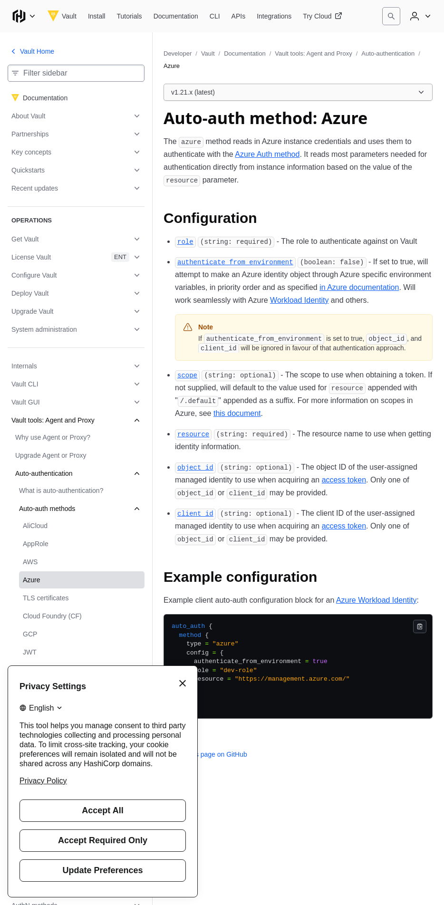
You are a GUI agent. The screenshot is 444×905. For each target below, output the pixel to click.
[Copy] (419, 626)
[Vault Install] (96, 16)
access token (344, 480)
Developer (178, 53)
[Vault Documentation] (176, 16)
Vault (208, 53)
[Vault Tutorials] (129, 16)
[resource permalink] (193, 434)
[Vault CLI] (215, 16)
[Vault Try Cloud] (322, 16)
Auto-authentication (388, 53)
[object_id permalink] (195, 467)
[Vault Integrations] (274, 16)
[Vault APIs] (238, 16)
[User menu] (419, 16)
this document (237, 413)
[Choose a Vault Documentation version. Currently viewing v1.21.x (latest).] (298, 92)
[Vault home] (62, 16)
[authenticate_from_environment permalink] (235, 262)
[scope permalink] (187, 375)
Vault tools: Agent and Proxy (313, 53)
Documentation (244, 53)
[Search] (391, 16)
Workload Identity (299, 300)
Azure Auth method (267, 154)
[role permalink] (185, 241)
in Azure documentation (359, 287)
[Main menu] (23, 16)
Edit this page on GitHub (205, 754)
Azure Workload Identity (376, 600)
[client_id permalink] (195, 513)
